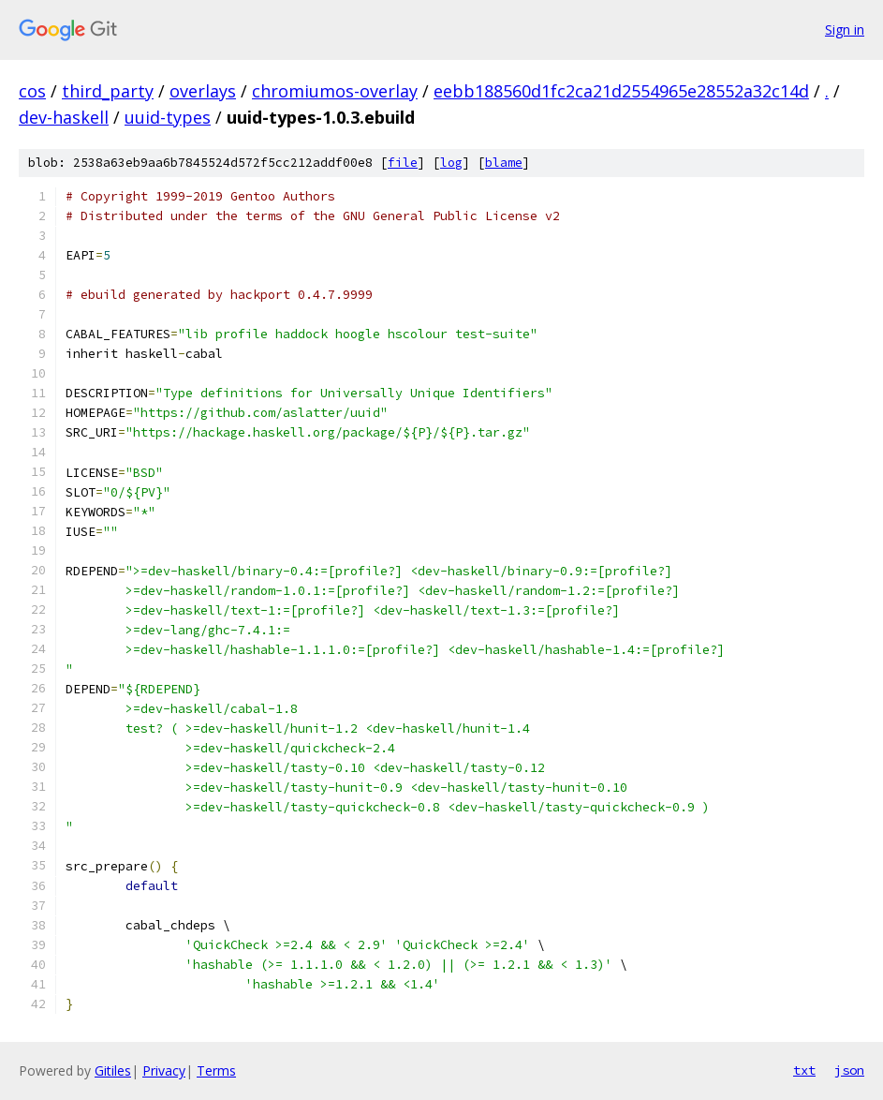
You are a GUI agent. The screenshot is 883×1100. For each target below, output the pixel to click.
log (451, 163)
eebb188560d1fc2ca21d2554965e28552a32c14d (621, 91)
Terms (216, 1070)
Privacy (163, 1070)
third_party (108, 91)
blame (503, 163)
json (849, 1070)
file (403, 163)
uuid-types (168, 117)
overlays (202, 91)
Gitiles (113, 1070)
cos (32, 91)
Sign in (844, 29)
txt (804, 1070)
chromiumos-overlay (335, 91)
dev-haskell (64, 117)
